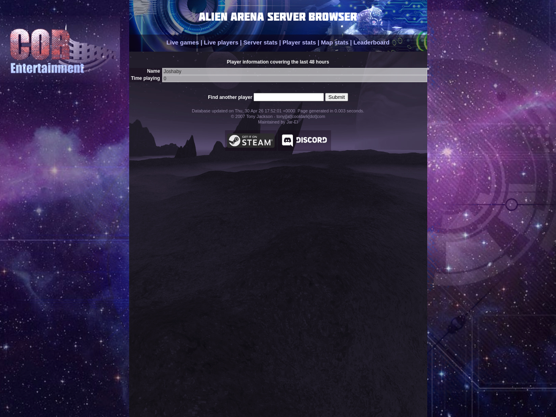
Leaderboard (371, 42)
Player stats (299, 42)
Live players (221, 42)
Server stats (260, 42)
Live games (183, 42)
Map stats (335, 42)
